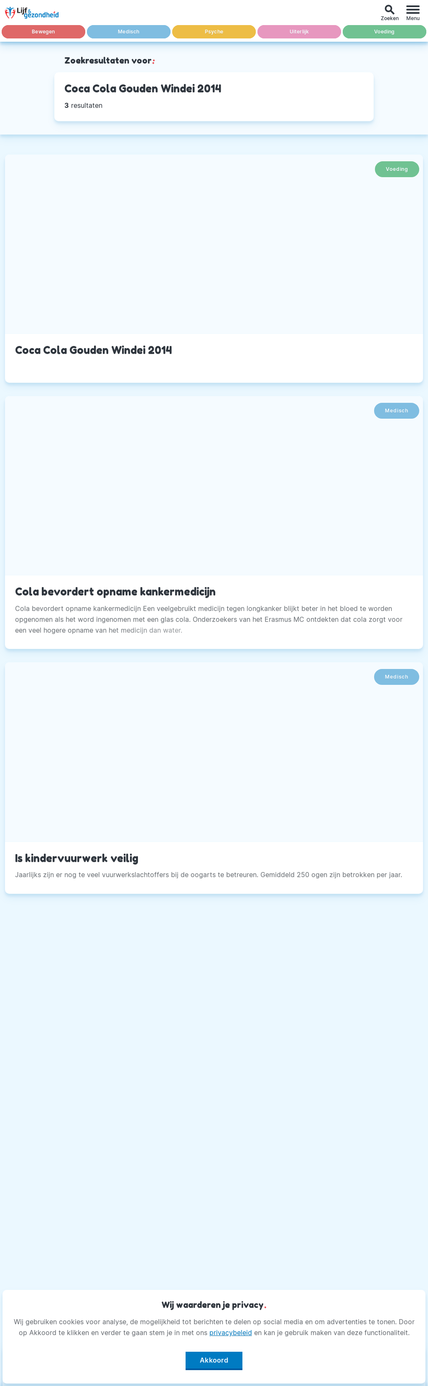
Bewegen (43, 31)
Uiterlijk (299, 31)
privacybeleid (230, 1332)
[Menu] (413, 13)
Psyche (214, 31)
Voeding (384, 31)
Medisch (128, 31)
